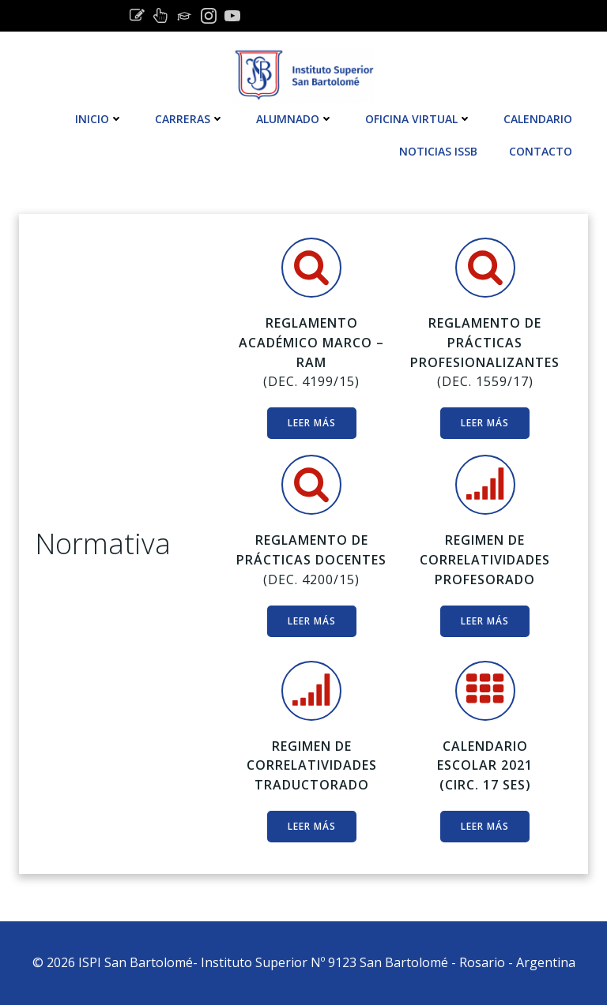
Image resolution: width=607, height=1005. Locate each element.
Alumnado (295, 118)
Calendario (537, 118)
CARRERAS (189, 118)
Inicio (99, 118)
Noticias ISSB (438, 151)
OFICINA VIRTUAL (418, 118)
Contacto (540, 151)
